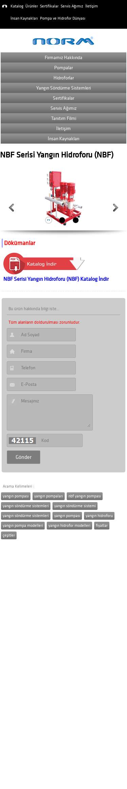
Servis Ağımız (72, 6)
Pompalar (63, 67)
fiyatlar (102, 525)
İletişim (91, 6)
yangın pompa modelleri (23, 525)
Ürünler (31, 6)
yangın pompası (16, 496)
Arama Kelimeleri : (18, 486)
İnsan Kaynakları (24, 18)
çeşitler (9, 535)
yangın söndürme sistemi (75, 506)
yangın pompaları (48, 496)
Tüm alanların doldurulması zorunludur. (44, 322)
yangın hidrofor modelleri (69, 525)
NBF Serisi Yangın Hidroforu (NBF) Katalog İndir (56, 279)
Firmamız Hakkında (63, 57)
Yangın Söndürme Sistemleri (63, 88)
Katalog (16, 6)
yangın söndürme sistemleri (26, 506)
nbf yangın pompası (84, 496)
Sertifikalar (49, 6)
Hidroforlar (64, 77)
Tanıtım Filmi (63, 118)
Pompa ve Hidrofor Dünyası (62, 18)
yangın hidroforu (99, 516)
